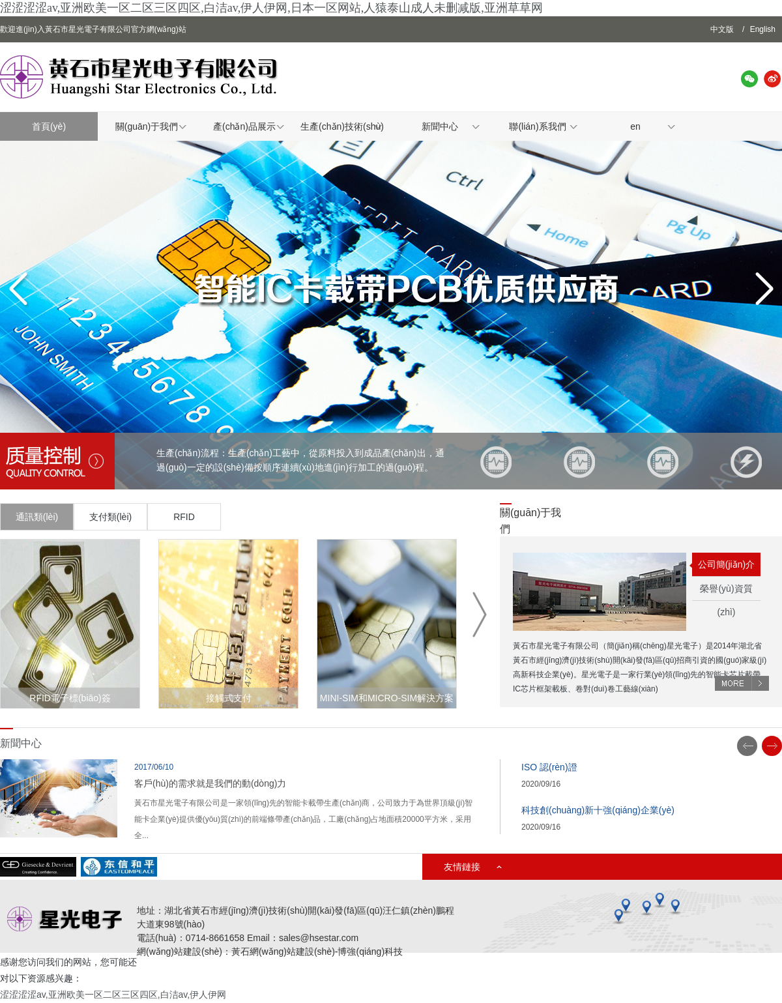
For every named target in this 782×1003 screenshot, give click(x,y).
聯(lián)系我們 (537, 126)
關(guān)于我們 (146, 126)
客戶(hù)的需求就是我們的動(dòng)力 (210, 783)
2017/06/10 (153, 767)
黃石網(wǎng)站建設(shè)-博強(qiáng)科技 (317, 951)
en (635, 126)
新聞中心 (440, 126)
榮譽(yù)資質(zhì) (726, 592)
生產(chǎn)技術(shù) (342, 126)
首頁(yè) (49, 126)
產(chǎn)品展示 (244, 126)
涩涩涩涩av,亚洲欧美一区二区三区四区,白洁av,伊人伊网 (113, 994)
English (762, 29)
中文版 (722, 29)
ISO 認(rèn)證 (549, 767)
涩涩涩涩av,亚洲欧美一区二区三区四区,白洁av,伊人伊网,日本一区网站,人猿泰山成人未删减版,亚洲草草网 (271, 7)
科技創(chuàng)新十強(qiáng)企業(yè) (597, 810)
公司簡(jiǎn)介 (726, 564)
